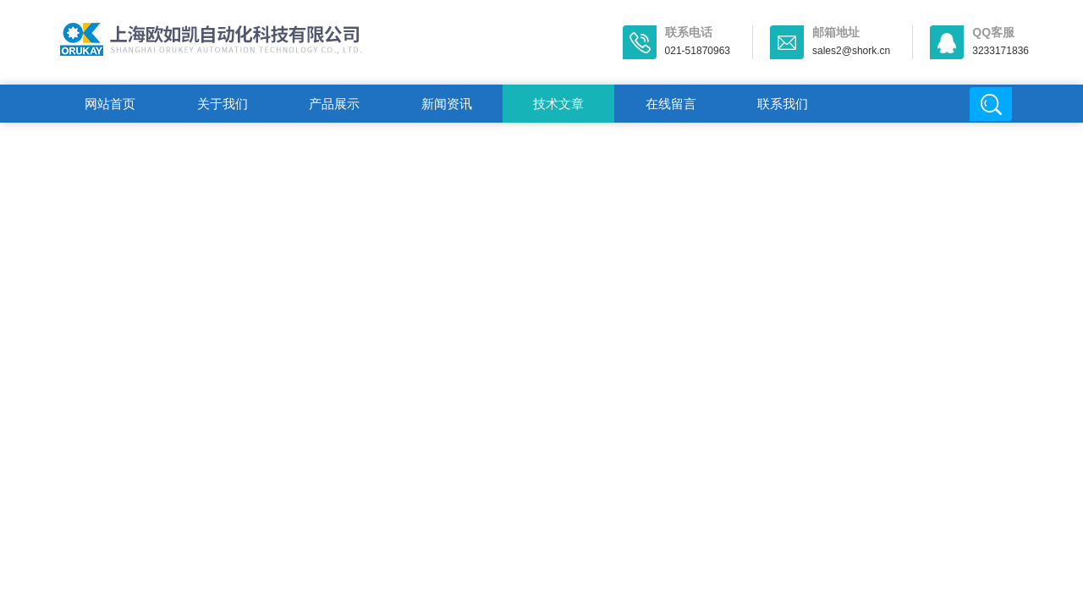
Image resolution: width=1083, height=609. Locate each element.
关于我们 (222, 103)
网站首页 (110, 103)
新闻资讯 (446, 103)
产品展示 (334, 103)
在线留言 (671, 103)
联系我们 (782, 103)
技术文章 (558, 103)
